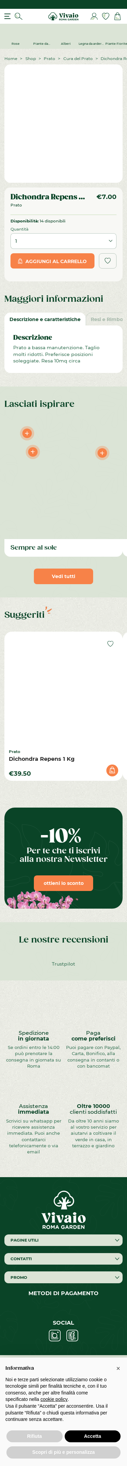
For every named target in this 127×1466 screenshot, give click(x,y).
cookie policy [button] (54, 1399)
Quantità (19, 229)
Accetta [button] (92, 1436)
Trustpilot (63, 963)
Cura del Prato (78, 58)
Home (10, 58)
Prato (49, 58)
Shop (30, 58)
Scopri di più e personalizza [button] (63, 1452)
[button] (118, 1368)
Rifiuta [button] (34, 1436)
